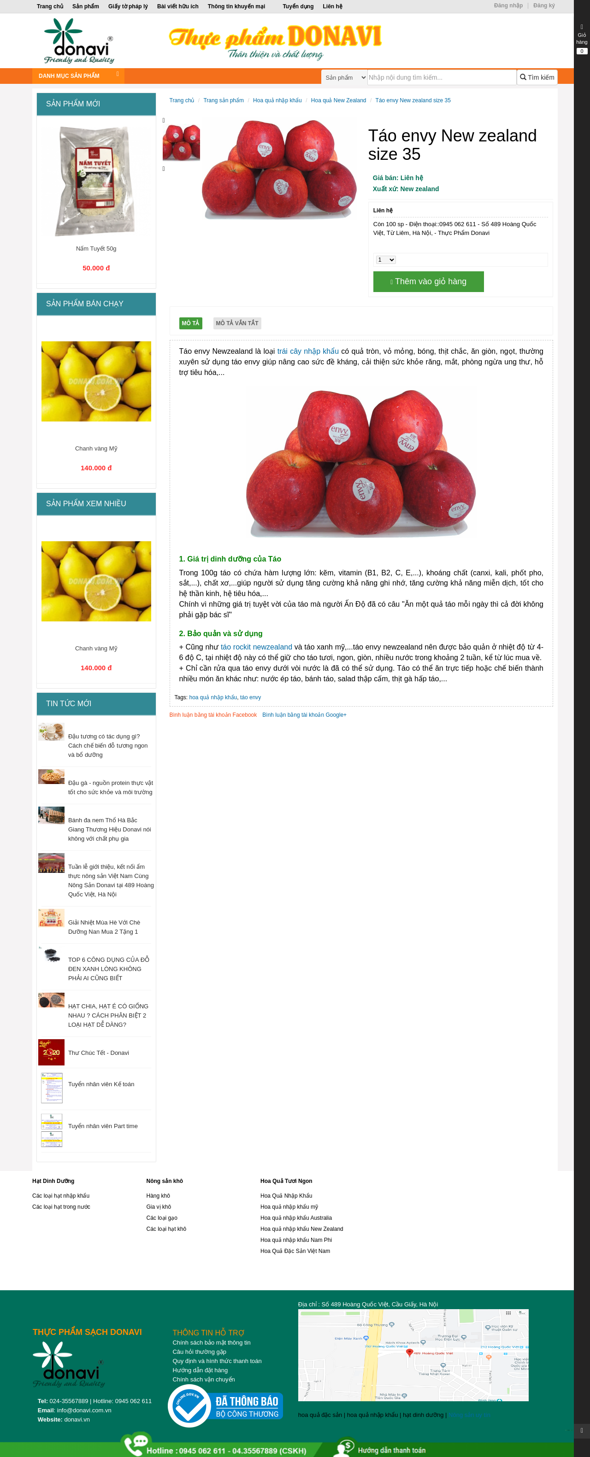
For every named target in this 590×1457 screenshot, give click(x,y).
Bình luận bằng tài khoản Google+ (304, 715)
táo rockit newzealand (256, 647)
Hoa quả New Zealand (338, 100)
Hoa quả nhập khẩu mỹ (289, 1207)
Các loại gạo (162, 1218)
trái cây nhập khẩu (308, 351)
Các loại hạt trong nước (61, 1207)
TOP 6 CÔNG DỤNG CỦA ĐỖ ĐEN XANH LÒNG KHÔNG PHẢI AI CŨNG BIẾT (108, 969)
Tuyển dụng (298, 6)
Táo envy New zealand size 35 (413, 100)
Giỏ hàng (582, 39)
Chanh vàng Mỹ (96, 448)
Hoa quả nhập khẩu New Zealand (301, 1229)
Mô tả (191, 323)
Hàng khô (158, 1196)
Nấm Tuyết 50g (96, 248)
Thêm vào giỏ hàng (428, 281)
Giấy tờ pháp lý (128, 6)
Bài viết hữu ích (178, 6)
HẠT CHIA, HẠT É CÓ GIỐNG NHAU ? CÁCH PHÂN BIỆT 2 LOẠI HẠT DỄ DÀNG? (108, 1015)
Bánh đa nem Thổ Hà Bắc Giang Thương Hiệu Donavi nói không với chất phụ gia (109, 829)
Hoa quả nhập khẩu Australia (296, 1218)
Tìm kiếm (537, 77)
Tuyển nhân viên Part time (103, 1126)
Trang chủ (50, 6)
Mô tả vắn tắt (237, 323)
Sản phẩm (85, 6)
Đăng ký (544, 5)
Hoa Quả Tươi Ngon (286, 1181)
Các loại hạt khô (167, 1229)
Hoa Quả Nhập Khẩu (286, 1196)
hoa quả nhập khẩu (213, 697)
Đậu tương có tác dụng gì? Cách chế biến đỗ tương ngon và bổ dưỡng (108, 745)
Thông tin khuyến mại (237, 6)
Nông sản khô (165, 1181)
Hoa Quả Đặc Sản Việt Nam (295, 1251)
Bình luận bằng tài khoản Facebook (213, 715)
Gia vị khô (159, 1207)
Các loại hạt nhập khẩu (60, 1196)
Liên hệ (332, 6)
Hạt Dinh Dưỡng (53, 1181)
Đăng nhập (508, 5)
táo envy (250, 697)
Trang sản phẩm (223, 100)
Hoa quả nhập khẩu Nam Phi (296, 1240)
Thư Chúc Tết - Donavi (98, 1052)
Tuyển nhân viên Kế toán (101, 1084)
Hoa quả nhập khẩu (277, 100)
